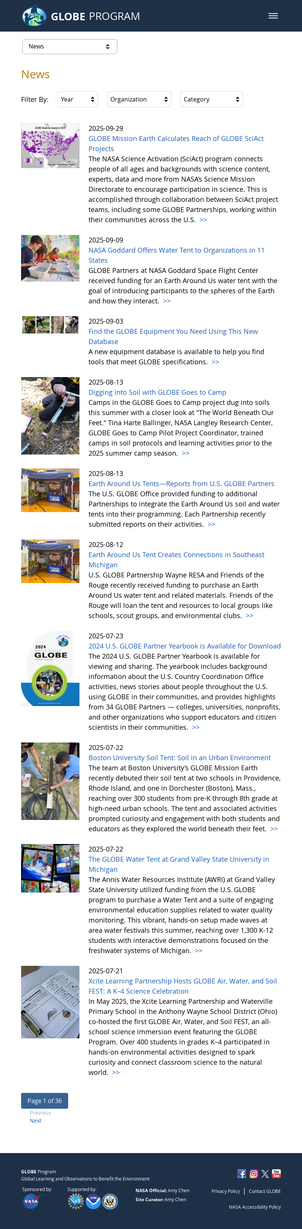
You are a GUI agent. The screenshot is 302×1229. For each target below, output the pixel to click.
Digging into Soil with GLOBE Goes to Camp (157, 392)
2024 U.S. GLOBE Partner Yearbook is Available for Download (184, 645)
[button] (273, 16)
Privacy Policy (226, 1191)
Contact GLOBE (265, 1191)
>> (202, 219)
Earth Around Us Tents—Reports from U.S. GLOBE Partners (181, 483)
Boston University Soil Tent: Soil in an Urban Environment (179, 757)
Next (35, 1120)
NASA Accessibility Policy (255, 1207)
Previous (40, 1112)
